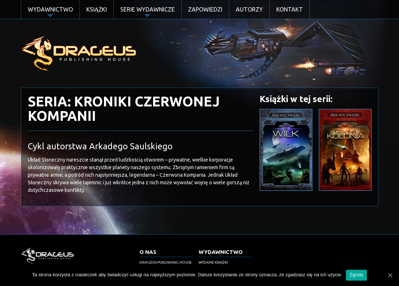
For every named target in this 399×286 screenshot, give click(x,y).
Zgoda (356, 274)
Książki (96, 9)
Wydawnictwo (50, 9)
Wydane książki (213, 262)
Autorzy (249, 9)
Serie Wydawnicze (147, 9)
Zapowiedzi (205, 9)
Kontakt (289, 9)
